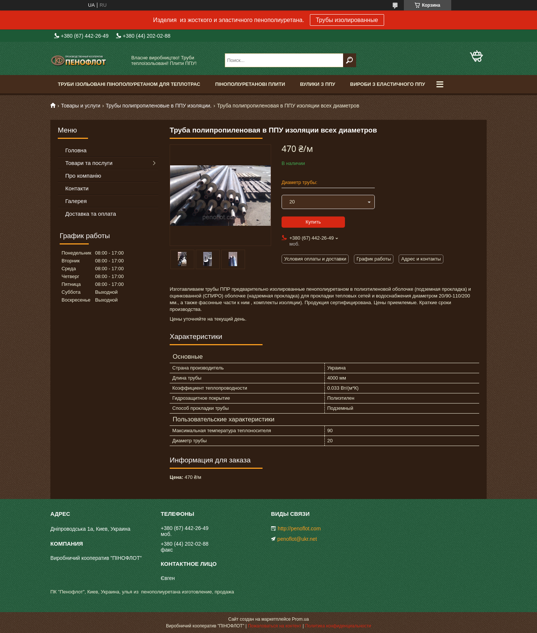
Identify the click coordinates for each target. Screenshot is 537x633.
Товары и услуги (80, 106)
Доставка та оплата (90, 214)
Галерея (76, 201)
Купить (313, 222)
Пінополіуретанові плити (250, 84)
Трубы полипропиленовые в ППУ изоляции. (159, 106)
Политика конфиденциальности (338, 626)
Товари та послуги (89, 163)
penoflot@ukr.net (297, 539)
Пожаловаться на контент (274, 626)
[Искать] (349, 60)
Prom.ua (300, 619)
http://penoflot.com (299, 528)
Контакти (76, 188)
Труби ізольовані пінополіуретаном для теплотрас (129, 84)
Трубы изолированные (347, 20)
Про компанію (83, 175)
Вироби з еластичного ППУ (387, 84)
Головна (76, 150)
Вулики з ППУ (317, 84)
